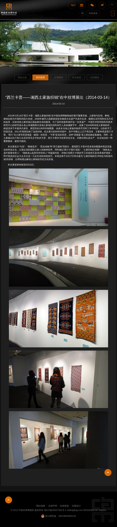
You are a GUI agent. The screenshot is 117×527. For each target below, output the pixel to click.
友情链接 (64, 506)
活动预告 (94, 77)
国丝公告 (22, 77)
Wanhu (102, 510)
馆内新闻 (40, 77)
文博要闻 (58, 77)
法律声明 (52, 506)
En (112, 4)
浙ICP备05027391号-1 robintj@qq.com (63, 510)
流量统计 (76, 506)
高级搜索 (93, 13)
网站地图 (40, 506)
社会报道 (76, 77)
